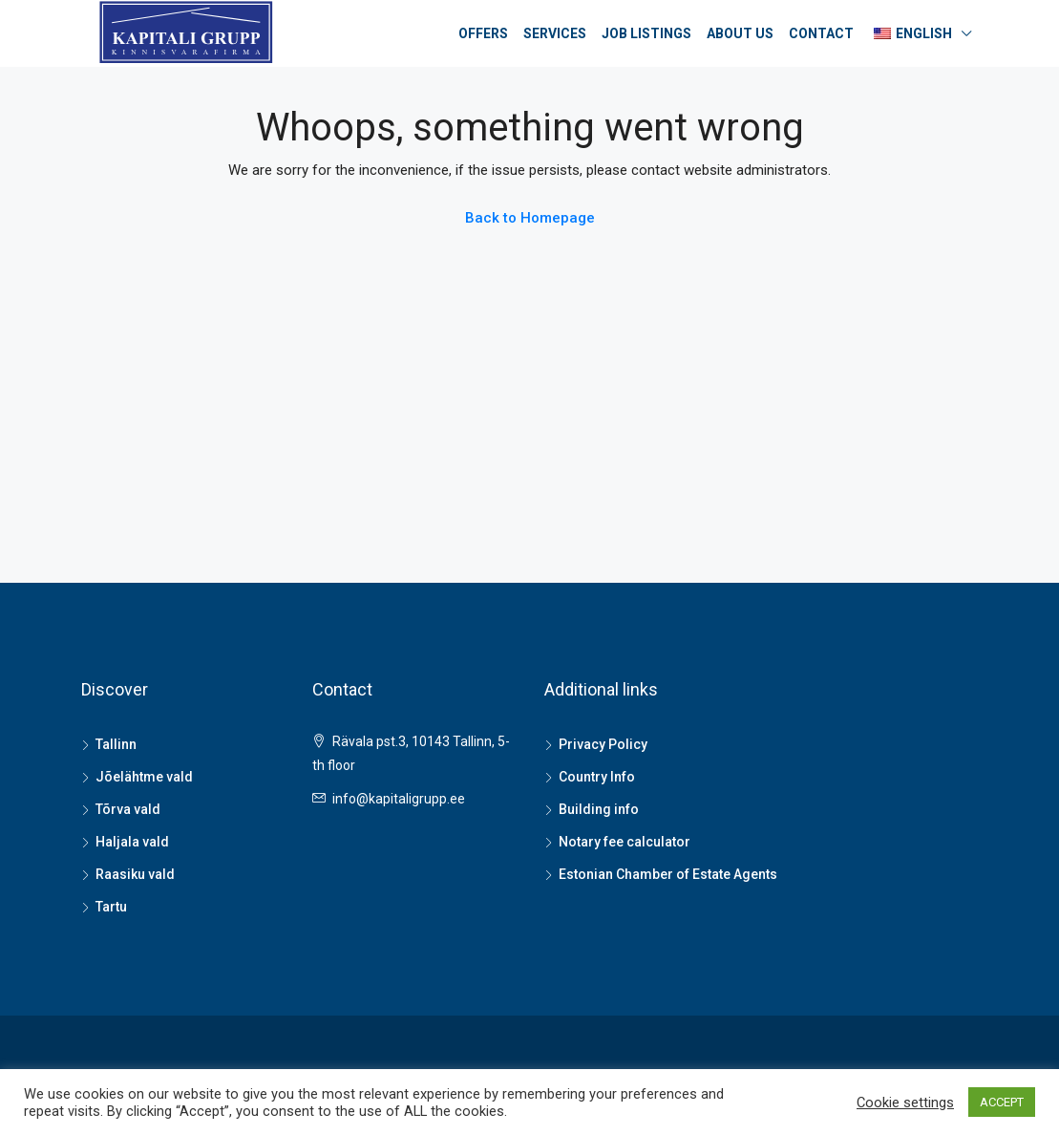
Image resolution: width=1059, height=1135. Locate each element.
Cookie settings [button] (905, 1102)
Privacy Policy (603, 744)
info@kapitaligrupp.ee (398, 798)
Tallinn (116, 744)
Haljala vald (132, 841)
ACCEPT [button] (1002, 1102)
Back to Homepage (530, 217)
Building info (599, 809)
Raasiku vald (135, 874)
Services (554, 33)
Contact (821, 33)
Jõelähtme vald (144, 776)
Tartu (111, 906)
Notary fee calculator (624, 841)
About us (740, 33)
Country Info (597, 776)
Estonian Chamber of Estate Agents (668, 874)
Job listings (646, 33)
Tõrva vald (127, 809)
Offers (483, 33)
